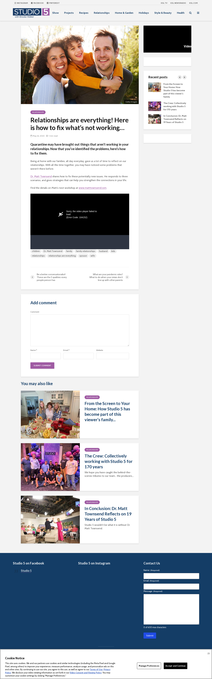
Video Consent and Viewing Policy (86, 672)
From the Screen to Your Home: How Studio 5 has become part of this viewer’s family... (107, 411)
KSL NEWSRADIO (178, 3)
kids (113, 251)
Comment (34, 312)
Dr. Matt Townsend (41, 176)
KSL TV (164, 3)
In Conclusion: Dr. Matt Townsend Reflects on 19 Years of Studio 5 (108, 514)
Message (153, 591)
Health (180, 12)
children (36, 251)
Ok (208, 653)
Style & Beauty (163, 12)
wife (93, 255)
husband (103, 251)
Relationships (102, 12)
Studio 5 (26, 570)
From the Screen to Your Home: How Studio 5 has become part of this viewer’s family (174, 90)
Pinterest (53, 3)
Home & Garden (124, 12)
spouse (83, 255)
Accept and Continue (175, 665)
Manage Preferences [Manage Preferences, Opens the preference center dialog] (149, 665)
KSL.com (193, 3)
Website (99, 350)
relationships (38, 255)
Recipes (83, 12)
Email (66, 350)
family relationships (85, 251)
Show (55, 12)
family (69, 251)
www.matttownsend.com (92, 187)
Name (33, 350)
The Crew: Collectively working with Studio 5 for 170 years (109, 461)
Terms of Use (96, 669)
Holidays (144, 12)
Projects (69, 12)
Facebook (37, 3)
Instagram (21, 3)
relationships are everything (62, 255)
